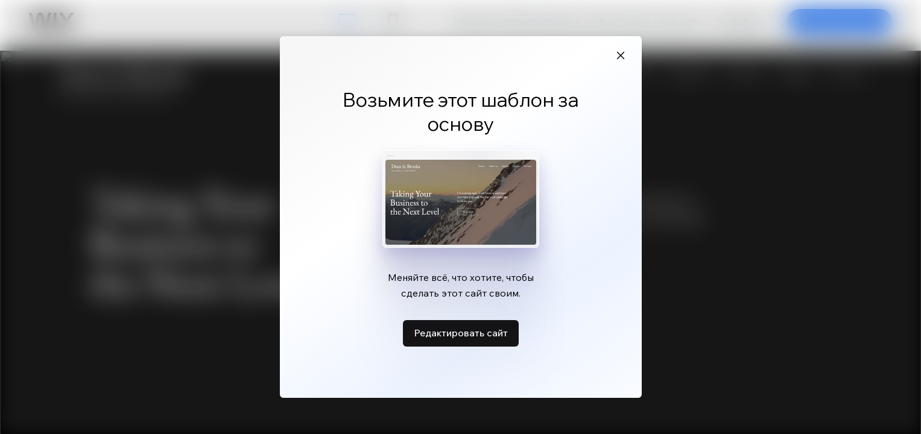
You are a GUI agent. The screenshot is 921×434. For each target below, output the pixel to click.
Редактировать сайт (461, 333)
